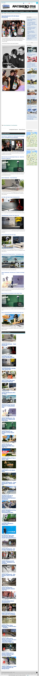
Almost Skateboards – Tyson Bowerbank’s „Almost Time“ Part (9, 483)
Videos (11, 11)
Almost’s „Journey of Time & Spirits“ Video (9, 458)
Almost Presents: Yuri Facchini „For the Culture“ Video (12, 293)
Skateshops (16, 11)
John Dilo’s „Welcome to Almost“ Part (7, 524)
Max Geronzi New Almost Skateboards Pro (8, 601)
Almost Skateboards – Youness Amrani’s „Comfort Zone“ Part (8, 589)
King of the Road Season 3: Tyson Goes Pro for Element (8, 613)
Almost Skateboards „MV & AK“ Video (9, 234)
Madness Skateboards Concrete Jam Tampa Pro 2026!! (31, 32)
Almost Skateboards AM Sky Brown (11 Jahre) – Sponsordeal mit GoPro (9, 511)
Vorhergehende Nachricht (13, 129)
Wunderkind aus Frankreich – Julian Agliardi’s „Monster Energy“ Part (31, 28)
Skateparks (22, 11)
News (7, 11)
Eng (31, 11)
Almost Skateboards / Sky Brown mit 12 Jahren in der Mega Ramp (8, 419)
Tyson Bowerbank (14, 125)
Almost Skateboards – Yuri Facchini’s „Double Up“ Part (8, 549)
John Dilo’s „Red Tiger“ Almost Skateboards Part (11, 197)
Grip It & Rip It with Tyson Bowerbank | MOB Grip (8, 381)
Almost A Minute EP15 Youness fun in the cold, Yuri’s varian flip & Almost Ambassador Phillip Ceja (9, 640)
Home (2, 13)
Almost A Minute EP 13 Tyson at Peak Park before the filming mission (9, 667)
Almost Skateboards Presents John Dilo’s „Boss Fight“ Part (13, 312)
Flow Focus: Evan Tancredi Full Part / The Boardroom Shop (13, 254)
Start (3, 11)
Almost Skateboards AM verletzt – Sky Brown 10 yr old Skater (8, 562)
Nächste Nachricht (22, 129)
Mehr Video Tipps (30, 118)
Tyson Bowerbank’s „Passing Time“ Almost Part (10, 215)
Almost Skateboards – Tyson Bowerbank (9, 177)
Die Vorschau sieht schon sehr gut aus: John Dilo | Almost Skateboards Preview (9, 537)
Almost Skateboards (7, 125)
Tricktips (27, 11)
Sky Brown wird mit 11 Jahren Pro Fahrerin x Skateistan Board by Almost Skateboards (9, 497)
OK (27, 675)
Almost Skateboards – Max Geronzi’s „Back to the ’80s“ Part (8, 575)
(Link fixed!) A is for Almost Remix (8, 470)
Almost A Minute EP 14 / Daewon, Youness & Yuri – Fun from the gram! (8, 654)
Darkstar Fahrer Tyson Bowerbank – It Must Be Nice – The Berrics (9, 626)
